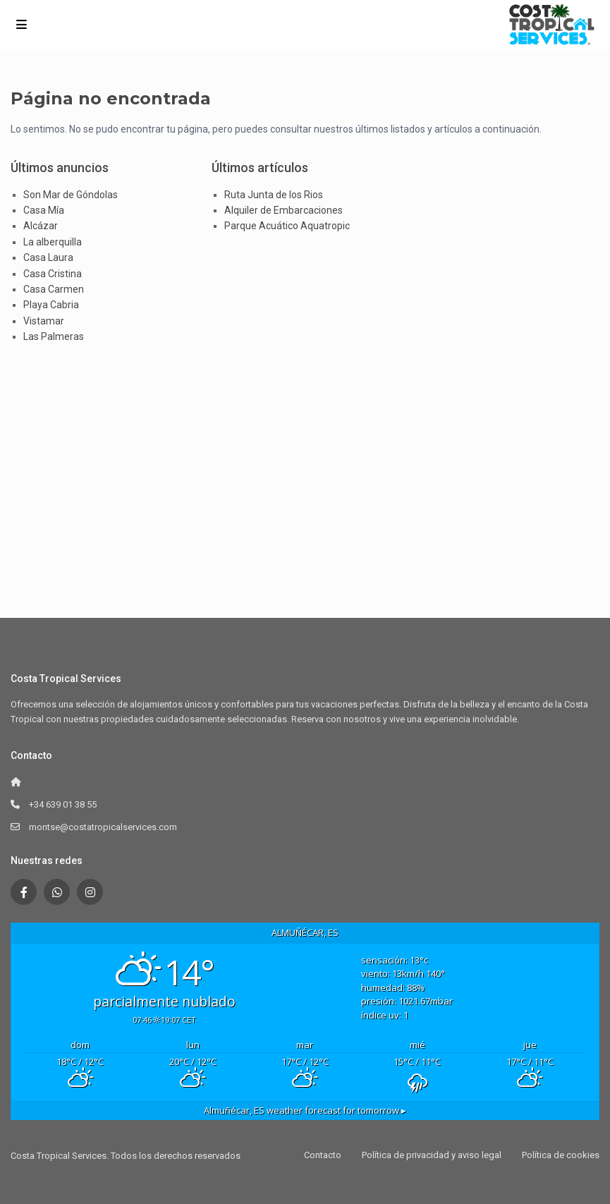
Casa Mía (43, 210)
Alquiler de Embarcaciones (283, 210)
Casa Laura (48, 257)
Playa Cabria (51, 304)
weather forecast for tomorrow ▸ (305, 1110)
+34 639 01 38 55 (63, 804)
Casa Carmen (53, 289)
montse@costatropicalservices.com (103, 827)
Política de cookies (560, 1155)
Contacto (322, 1155)
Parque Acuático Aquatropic (287, 225)
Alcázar (40, 225)
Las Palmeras (53, 336)
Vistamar (43, 321)
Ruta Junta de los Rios (273, 194)
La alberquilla (52, 242)
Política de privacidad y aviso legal (431, 1155)
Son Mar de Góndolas (70, 194)
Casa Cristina (52, 273)
